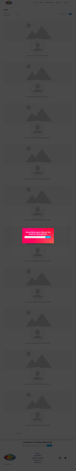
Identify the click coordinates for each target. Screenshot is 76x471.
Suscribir (48, 237)
